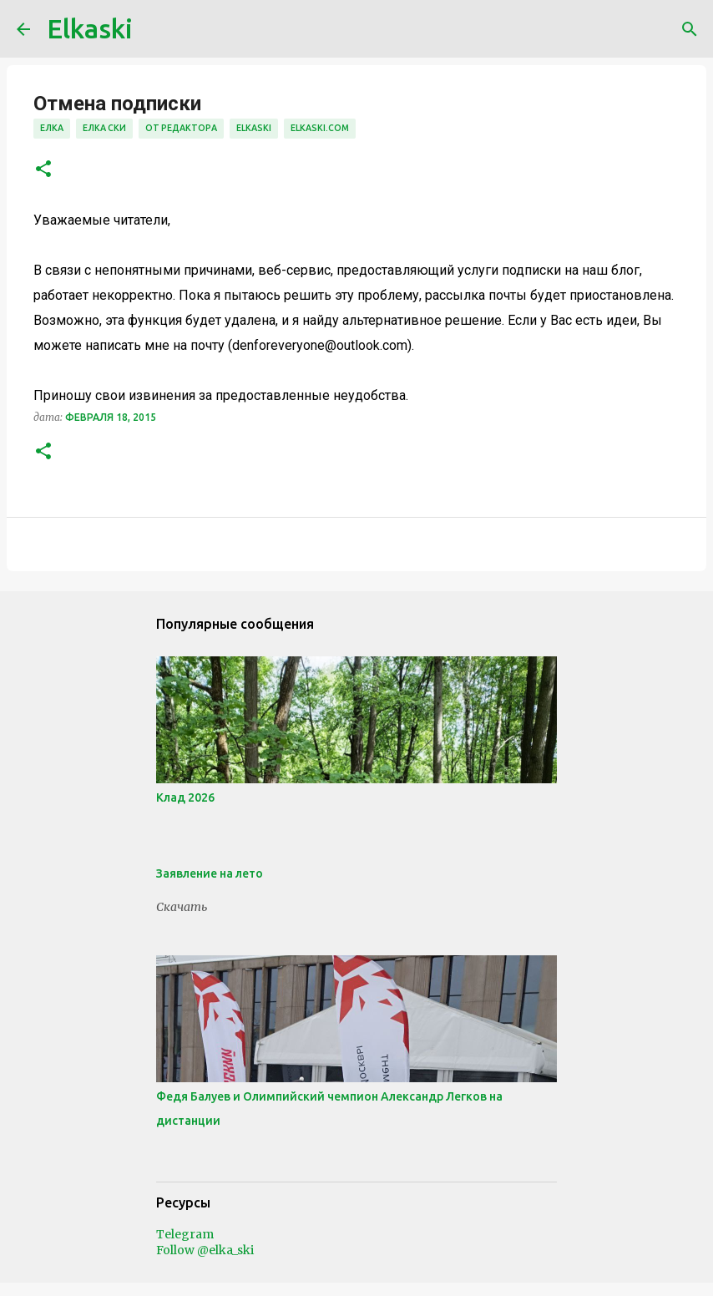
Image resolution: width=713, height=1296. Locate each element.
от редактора (181, 128)
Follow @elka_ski (205, 1250)
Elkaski (90, 28)
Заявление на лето (209, 873)
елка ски (104, 128)
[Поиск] (690, 29)
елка (51, 128)
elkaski (253, 128)
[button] (43, 170)
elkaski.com (320, 128)
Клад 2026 (185, 797)
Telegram (185, 1234)
